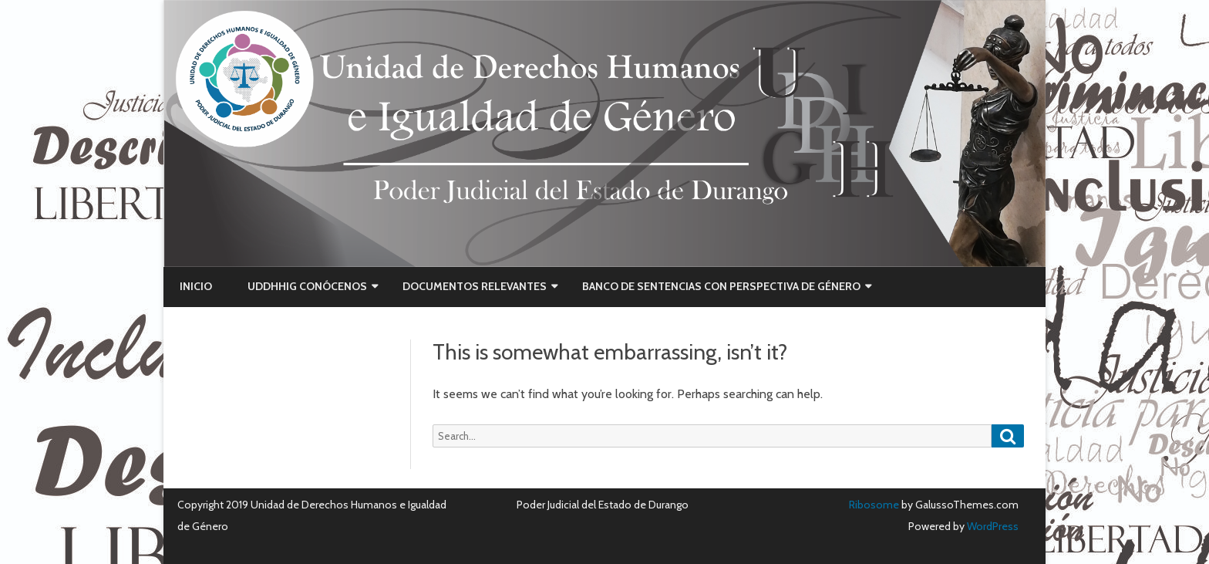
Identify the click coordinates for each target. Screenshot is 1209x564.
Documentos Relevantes (474, 286)
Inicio (196, 286)
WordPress (992, 526)
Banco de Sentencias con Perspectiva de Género (721, 286)
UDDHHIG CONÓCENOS (307, 286)
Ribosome (874, 505)
